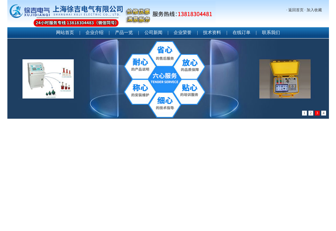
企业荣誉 (183, 32)
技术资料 (212, 32)
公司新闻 (153, 32)
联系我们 (271, 32)
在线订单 (241, 32)
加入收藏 (314, 10)
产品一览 (124, 32)
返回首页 (296, 10)
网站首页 (65, 32)
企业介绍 (94, 32)
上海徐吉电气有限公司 (111, 14)
